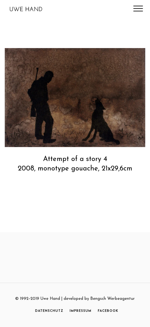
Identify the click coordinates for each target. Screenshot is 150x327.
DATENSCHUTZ (49, 311)
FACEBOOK (108, 311)
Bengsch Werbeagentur (112, 299)
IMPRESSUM (80, 311)
